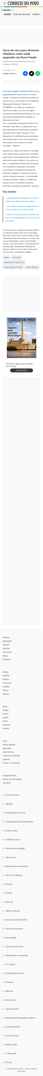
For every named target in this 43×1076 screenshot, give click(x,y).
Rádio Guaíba (11, 1044)
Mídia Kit (9, 902)
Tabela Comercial (12, 911)
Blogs (5, 655)
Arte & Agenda (9, 744)
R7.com (8, 1062)
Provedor (9, 982)
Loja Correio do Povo (14, 946)
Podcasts (6, 659)
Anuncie (8, 884)
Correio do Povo (12, 795)
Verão (5, 721)
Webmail (9, 991)
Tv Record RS (10, 1053)
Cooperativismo (9, 775)
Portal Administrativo (14, 973)
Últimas (6, 637)
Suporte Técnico (12, 1009)
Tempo (6, 710)
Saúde (5, 717)
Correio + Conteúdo (11, 763)
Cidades (6, 9)
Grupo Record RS (12, 1026)
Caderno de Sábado (11, 755)
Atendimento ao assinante (16, 866)
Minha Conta (10, 1000)
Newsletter (7, 641)
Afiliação (9, 804)
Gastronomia (8, 752)
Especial (6, 759)
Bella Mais (7, 748)
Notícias (6, 675)
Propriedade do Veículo (15, 813)
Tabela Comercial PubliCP (16, 919)
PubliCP (6, 644)
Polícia (5, 690)
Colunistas (7, 652)
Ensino (5, 714)
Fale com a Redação (13, 875)
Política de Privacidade (15, 848)
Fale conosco (11, 857)
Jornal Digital (10, 937)
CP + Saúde (10, 964)
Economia (7, 683)
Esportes (6, 725)
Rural (5, 706)
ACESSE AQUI (21, 370)
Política (6, 679)
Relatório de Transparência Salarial (20, 1018)
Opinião (6, 648)
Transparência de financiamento (19, 821)
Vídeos (5, 672)
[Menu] (4, 3)
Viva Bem (7, 783)
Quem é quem (11, 830)
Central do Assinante (14, 928)
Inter (5, 741)
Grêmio (6, 728)
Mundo (6, 694)
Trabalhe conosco (12, 839)
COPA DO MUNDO (21, 14)
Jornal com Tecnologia (12, 779)
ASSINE (7, 14)
